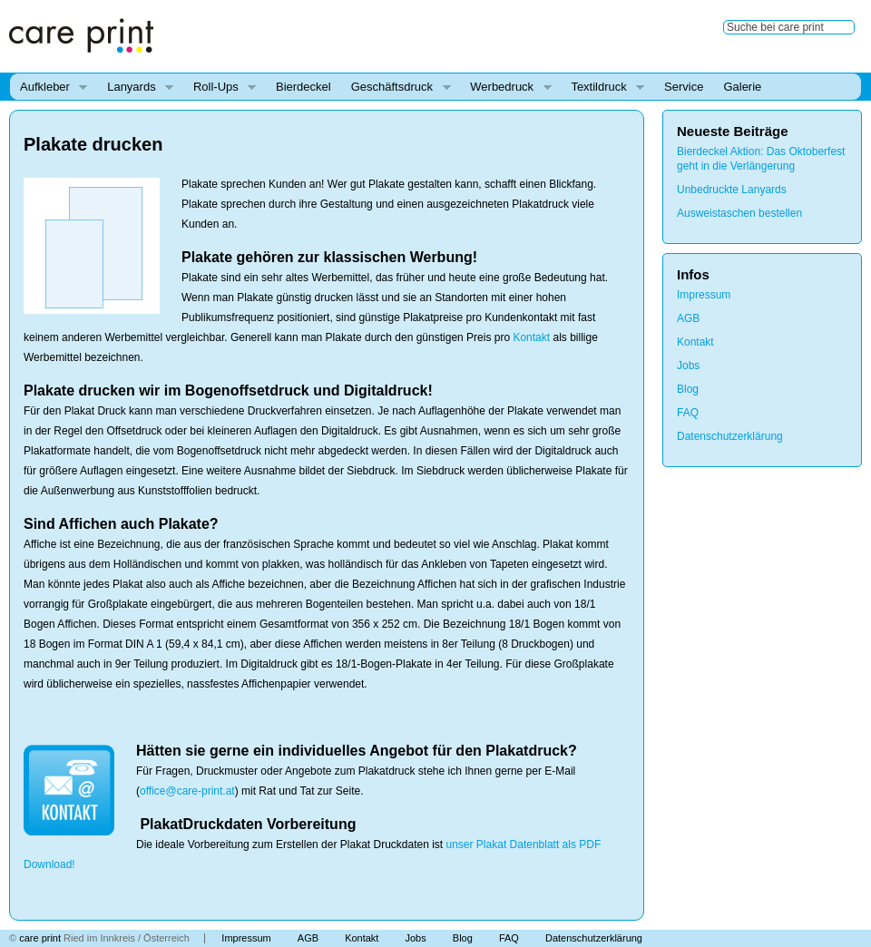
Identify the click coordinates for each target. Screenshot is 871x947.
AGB (688, 318)
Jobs (688, 365)
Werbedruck (505, 87)
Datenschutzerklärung (730, 436)
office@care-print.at (187, 791)
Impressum (703, 294)
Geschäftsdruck (396, 87)
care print (40, 937)
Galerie (742, 86)
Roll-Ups (219, 87)
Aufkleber (48, 87)
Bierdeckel (303, 86)
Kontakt (531, 337)
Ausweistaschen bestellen (739, 213)
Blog (688, 389)
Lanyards (135, 87)
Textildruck (602, 87)
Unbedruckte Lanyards (732, 189)
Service (683, 86)
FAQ (688, 412)
